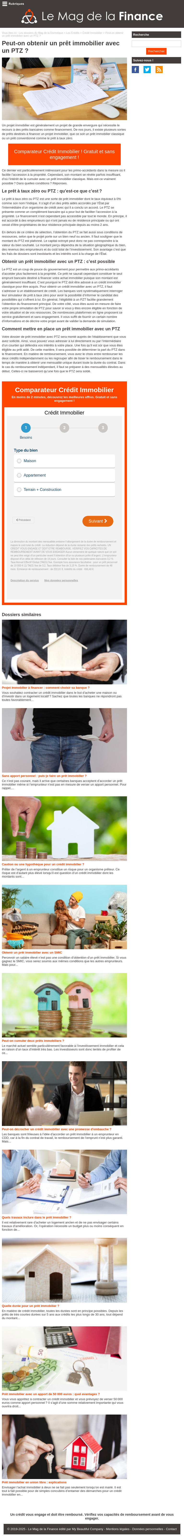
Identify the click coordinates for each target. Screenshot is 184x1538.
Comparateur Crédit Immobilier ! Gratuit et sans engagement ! (64, 154)
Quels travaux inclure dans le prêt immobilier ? (36, 1217)
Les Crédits (73, 32)
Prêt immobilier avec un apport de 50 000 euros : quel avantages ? (51, 1394)
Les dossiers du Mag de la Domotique (41, 32)
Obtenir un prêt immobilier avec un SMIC (32, 952)
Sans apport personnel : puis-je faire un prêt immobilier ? (44, 776)
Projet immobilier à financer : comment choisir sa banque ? (46, 687)
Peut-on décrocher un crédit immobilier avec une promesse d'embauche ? (57, 1129)
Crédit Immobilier (92, 32)
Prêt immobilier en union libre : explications (34, 1482)
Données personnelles (147, 1529)
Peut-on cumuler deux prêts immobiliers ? (33, 1041)
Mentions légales (118, 1529)
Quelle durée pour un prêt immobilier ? (30, 1306)
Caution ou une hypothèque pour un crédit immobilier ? (43, 864)
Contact (171, 1529)
